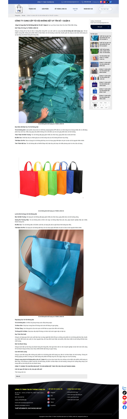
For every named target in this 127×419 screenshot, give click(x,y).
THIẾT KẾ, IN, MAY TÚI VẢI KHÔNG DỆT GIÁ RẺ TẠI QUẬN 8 (105, 44)
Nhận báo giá (88, 9)
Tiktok (50, 402)
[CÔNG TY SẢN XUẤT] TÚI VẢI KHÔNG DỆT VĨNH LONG (105, 97)
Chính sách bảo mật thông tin (74, 394)
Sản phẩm (45, 9)
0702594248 (22, 400)
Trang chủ (32, 9)
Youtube (51, 399)
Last (106, 107)
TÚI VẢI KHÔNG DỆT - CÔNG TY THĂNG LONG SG (104, 57)
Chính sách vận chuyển (73, 399)
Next (102, 107)
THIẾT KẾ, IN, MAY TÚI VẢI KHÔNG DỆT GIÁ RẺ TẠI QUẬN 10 (105, 37)
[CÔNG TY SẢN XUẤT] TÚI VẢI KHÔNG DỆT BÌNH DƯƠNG (105, 71)
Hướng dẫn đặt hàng (72, 392)
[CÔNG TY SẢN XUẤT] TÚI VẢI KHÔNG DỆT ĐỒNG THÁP (105, 90)
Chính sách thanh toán (73, 397)
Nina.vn (86, 416)
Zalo (50, 396)
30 (94, 107)
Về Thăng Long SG (61, 9)
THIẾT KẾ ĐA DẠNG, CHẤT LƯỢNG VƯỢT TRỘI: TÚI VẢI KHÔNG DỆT (105, 51)
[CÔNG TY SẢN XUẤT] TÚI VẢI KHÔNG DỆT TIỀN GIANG (105, 84)
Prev (105, 102)
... (108, 105)
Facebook (51, 405)
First (101, 102)
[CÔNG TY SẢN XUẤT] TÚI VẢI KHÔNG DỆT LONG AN (105, 77)
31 (98, 107)
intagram (51, 392)
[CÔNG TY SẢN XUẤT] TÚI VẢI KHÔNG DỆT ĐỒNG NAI (105, 64)
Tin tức (75, 9)
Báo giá (100, 27)
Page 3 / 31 (95, 102)
